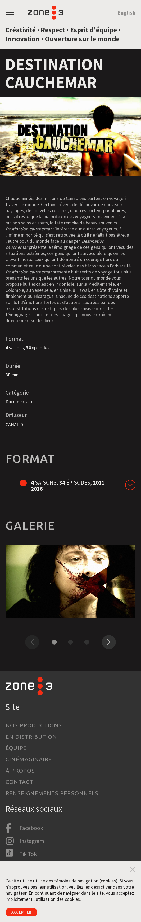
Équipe (16, 748)
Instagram (32, 841)
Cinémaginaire (29, 759)
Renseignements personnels (52, 793)
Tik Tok (28, 854)
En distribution (31, 736)
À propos (20, 770)
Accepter (23, 911)
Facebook (31, 828)
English (126, 12)
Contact (19, 782)
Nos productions (34, 725)
